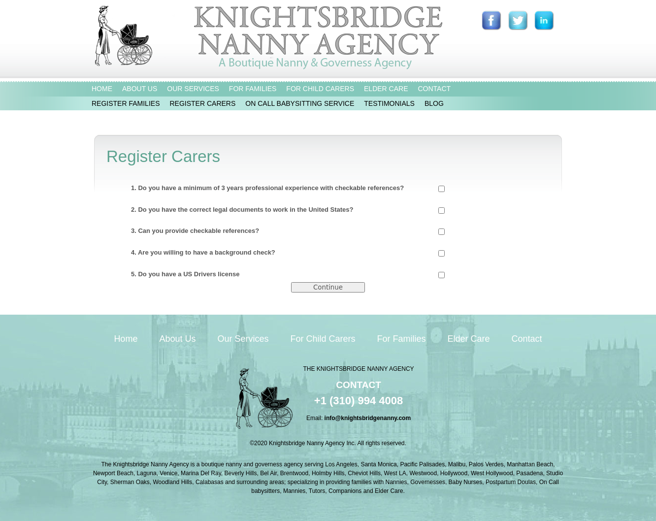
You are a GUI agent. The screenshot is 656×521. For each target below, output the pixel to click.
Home (125, 339)
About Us (177, 339)
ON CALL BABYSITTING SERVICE (299, 103)
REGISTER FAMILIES (126, 103)
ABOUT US (139, 89)
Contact (527, 339)
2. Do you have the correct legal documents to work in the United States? (288, 210)
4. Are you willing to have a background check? (288, 253)
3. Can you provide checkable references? (288, 231)
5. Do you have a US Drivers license (288, 274)
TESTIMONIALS (389, 103)
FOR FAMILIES (252, 89)
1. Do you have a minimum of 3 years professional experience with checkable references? (288, 188)
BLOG (434, 103)
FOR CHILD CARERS (320, 89)
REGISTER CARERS (202, 103)
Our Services (242, 339)
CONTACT (434, 89)
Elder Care (469, 339)
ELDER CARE (386, 89)
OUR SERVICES (193, 89)
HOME (102, 89)
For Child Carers (322, 339)
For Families (401, 339)
